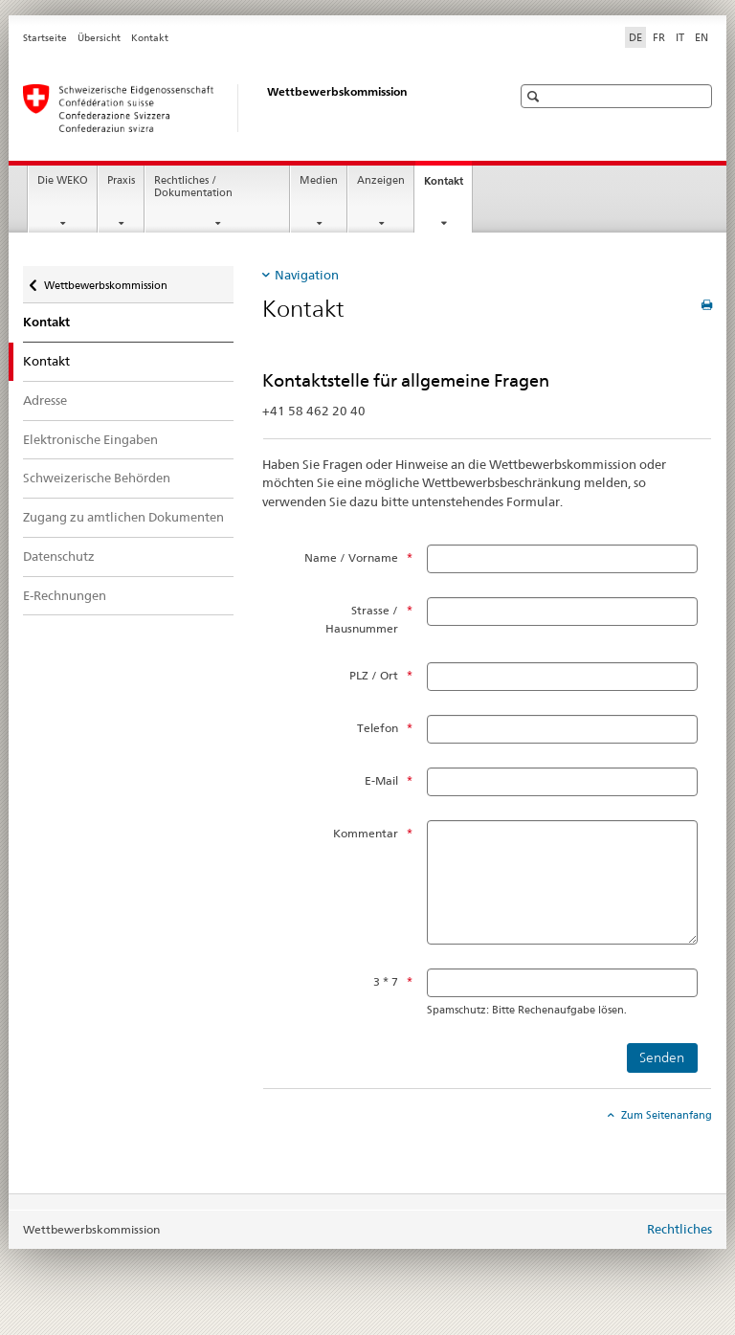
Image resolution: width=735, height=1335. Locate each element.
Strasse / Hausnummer (361, 619)
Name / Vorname (351, 557)
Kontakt (149, 38)
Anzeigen (381, 180)
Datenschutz (59, 556)
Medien (319, 180)
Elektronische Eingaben (90, 439)
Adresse (45, 400)
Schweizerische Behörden (96, 477)
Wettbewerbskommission (105, 279)
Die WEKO (62, 180)
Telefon (377, 728)
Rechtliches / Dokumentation (193, 186)
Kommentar (365, 833)
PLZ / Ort (373, 675)
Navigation (307, 274)
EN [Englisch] (701, 37)
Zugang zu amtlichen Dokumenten (123, 516)
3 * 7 (385, 981)
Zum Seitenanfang (665, 1115)
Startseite (45, 38)
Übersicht (99, 38)
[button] (535, 96)
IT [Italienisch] (680, 37)
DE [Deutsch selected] (635, 37)
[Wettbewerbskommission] (248, 108)
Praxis (121, 180)
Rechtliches (679, 1228)
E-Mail (381, 780)
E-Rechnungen (64, 595)
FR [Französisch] (659, 37)
